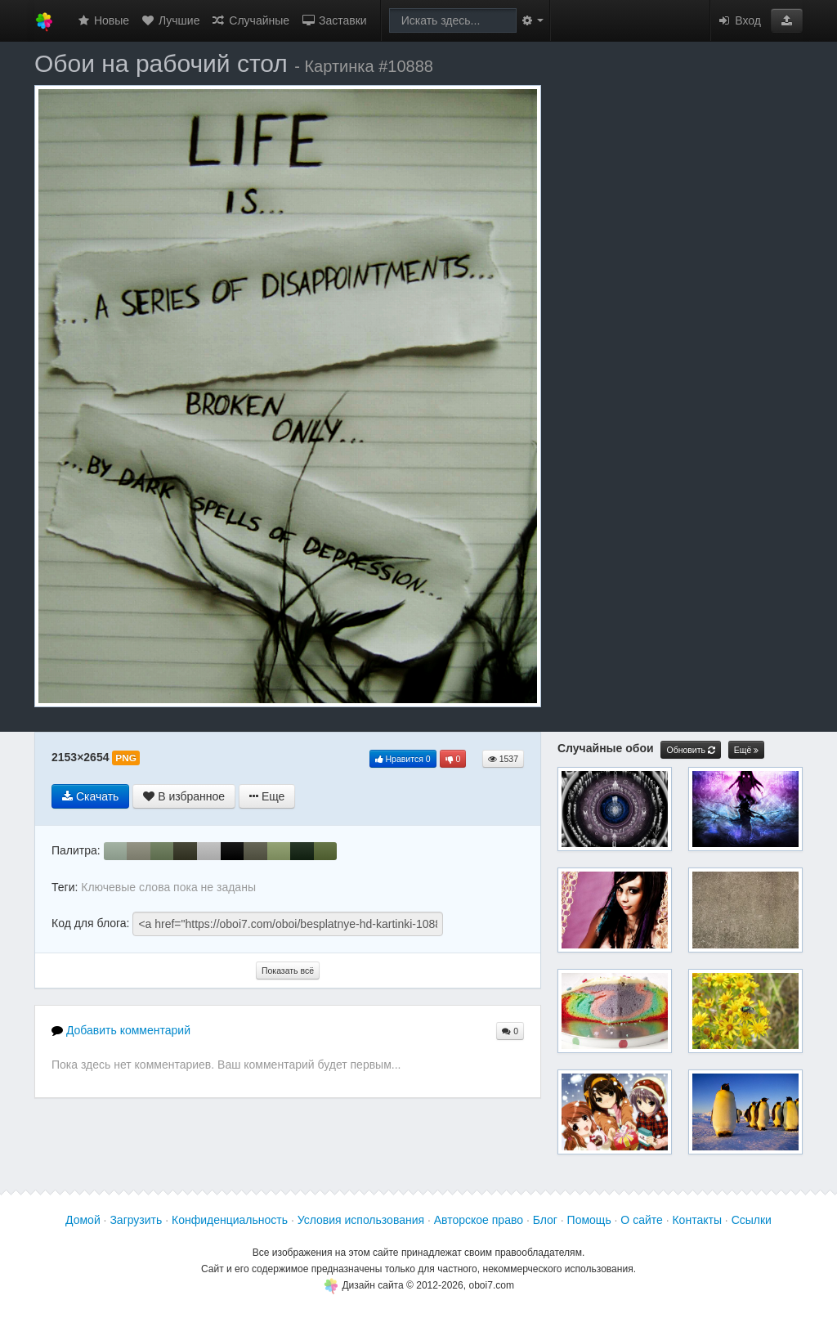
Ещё (746, 750)
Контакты (696, 1219)
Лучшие (170, 20)
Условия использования (361, 1219)
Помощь (589, 1219)
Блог (545, 1219)
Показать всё (288, 970)
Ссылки (752, 1219)
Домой (83, 1219)
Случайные (250, 20)
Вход (739, 20)
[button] (787, 20)
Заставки (334, 20)
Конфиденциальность (230, 1219)
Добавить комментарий (120, 1030)
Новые (102, 20)
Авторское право (478, 1219)
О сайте (641, 1219)
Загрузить (136, 1219)
